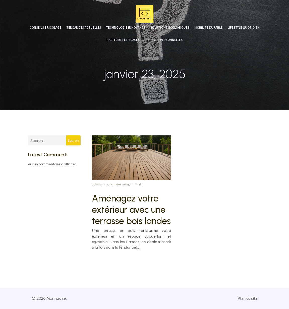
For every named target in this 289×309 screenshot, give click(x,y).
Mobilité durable (208, 27)
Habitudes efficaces (123, 40)
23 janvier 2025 (118, 184)
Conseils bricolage (45, 27)
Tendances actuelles (83, 27)
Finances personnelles (164, 40)
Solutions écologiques (169, 27)
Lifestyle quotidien (243, 27)
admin (97, 184)
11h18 (138, 184)
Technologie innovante (125, 27)
